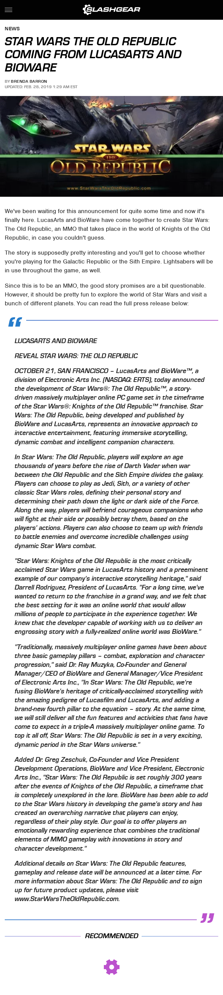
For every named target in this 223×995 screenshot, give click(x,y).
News (12, 29)
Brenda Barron (29, 81)
